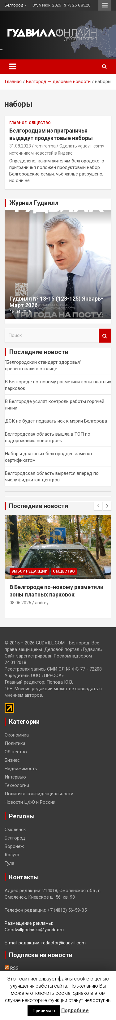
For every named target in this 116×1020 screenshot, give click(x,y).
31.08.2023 (20, 145)
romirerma (45, 145)
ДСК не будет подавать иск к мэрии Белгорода (56, 421)
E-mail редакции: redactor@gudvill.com (45, 943)
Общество (40, 123)
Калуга (12, 855)
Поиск (105, 336)
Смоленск (15, 829)
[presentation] (98, 506)
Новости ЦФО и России (30, 802)
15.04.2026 (20, 311)
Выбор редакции (29, 571)
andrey (42, 602)
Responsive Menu (104, 5)
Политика (15, 743)
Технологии (17, 785)
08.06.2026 (20, 602)
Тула (9, 863)
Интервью (15, 777)
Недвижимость (21, 768)
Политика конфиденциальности (39, 794)
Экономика (17, 735)
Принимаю (43, 1010)
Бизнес (12, 760)
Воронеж (14, 846)
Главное (18, 123)
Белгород (14, 5)
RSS (12, 968)
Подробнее (75, 1010)
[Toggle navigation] (13, 66)
